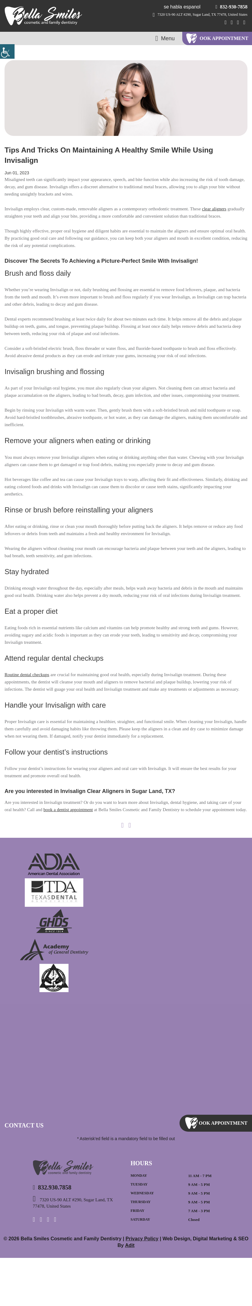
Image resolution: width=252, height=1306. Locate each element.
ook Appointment (224, 38)
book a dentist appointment (118, 850)
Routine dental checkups (31, 701)
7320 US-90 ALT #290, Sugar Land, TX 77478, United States (194, 15)
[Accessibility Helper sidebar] (7, 51)
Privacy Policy (139, 1286)
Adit (126, 1293)
